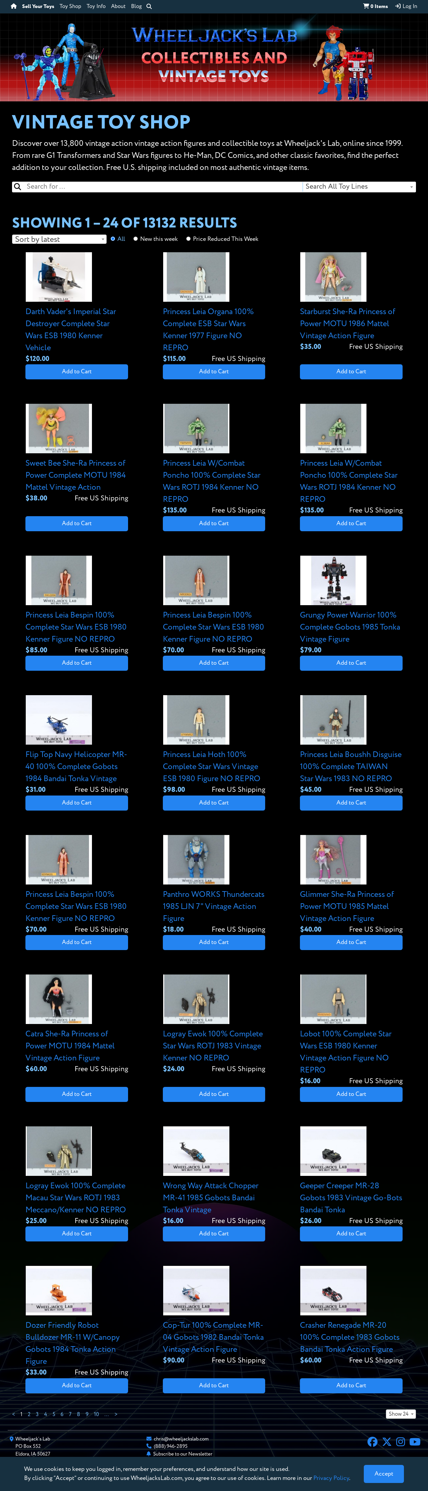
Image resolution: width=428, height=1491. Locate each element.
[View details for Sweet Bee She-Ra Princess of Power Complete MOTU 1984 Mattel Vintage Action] (76, 453)
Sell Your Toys (38, 6)
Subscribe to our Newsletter (182, 1454)
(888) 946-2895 (171, 1446)
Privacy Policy (331, 1478)
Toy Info (96, 6)
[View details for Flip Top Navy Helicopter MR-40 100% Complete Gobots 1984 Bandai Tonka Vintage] (76, 745)
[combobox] (359, 187)
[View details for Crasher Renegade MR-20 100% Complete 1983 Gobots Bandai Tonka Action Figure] (351, 1316)
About (118, 6)
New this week (159, 239)
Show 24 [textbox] (399, 1414)
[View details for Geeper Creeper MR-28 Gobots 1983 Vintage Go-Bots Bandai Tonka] (351, 1176)
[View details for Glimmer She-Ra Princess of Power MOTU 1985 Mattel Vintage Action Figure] (351, 885)
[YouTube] (415, 1443)
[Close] (384, 1474)
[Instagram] (400, 1443)
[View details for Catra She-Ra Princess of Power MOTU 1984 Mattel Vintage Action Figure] (76, 1024)
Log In (406, 6)
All (121, 239)
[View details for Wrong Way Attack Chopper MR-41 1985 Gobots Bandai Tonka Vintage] (214, 1176)
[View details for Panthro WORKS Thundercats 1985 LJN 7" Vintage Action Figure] (214, 885)
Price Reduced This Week (225, 239)
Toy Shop (70, 6)
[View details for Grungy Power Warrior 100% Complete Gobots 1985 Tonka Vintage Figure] (351, 605)
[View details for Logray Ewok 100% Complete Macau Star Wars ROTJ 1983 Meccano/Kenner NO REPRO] (76, 1176)
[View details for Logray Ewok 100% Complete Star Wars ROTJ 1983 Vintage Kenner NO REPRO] (214, 1024)
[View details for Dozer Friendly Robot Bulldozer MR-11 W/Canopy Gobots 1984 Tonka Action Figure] (76, 1322)
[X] (387, 1443)
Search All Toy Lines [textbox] (337, 186)
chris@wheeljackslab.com (181, 1438)
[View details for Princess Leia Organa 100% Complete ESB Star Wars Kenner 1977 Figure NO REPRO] (214, 308)
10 (96, 1414)
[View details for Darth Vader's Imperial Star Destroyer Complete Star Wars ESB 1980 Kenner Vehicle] (76, 308)
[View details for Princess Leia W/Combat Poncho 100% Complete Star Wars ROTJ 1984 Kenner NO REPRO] (214, 459)
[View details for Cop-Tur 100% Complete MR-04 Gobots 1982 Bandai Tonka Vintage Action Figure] (214, 1316)
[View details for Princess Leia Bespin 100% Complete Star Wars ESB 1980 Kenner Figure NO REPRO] (76, 605)
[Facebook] (372, 1443)
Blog (136, 6)
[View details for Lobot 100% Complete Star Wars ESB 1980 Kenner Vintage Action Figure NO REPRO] (351, 1030)
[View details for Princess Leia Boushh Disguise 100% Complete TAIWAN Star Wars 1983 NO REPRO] (351, 745)
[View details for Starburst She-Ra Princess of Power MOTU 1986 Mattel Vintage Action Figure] (351, 302)
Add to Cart (77, 372)
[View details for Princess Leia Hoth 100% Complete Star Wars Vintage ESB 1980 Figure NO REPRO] (214, 745)
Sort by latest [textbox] (37, 240)
